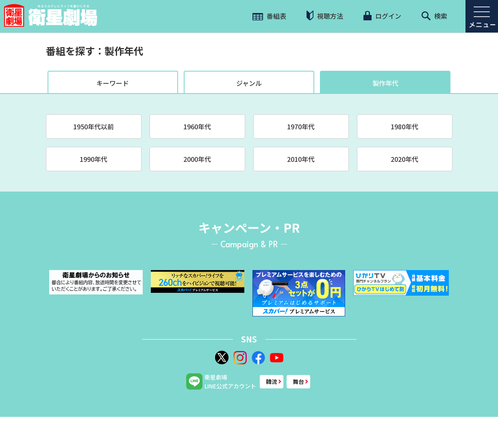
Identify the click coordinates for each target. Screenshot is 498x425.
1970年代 (301, 126)
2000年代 (197, 159)
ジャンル (249, 83)
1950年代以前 (93, 126)
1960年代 (197, 126)
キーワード (112, 83)
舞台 (298, 381)
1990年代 (93, 159)
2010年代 (301, 159)
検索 (434, 16)
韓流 (271, 381)
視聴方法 (325, 16)
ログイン (382, 16)
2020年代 (404, 159)
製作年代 (385, 83)
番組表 (269, 16)
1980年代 (404, 126)
